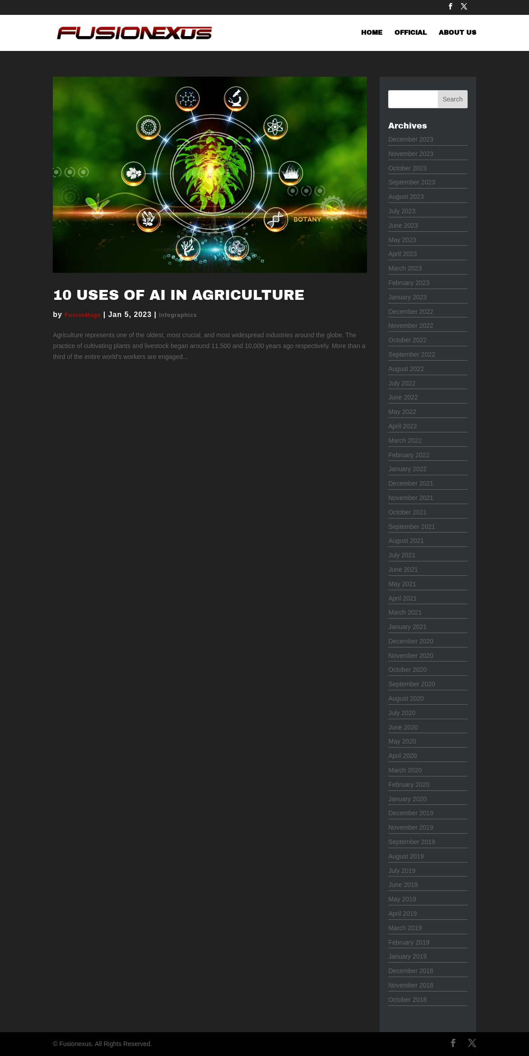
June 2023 (403, 225)
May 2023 (402, 239)
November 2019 (410, 827)
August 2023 (406, 196)
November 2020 (410, 655)
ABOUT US (457, 33)
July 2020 (401, 712)
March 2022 (405, 440)
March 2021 (405, 612)
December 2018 (410, 970)
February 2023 (408, 282)
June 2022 (403, 397)
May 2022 (402, 411)
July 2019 (401, 870)
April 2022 (402, 426)
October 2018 (407, 999)
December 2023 (410, 139)
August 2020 (406, 698)
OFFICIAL (410, 33)
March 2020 (405, 770)
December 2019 (410, 813)
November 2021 (410, 497)
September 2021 (411, 526)
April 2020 (402, 755)
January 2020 (407, 799)
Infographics (178, 315)
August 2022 (406, 368)
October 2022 (407, 340)
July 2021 (401, 555)
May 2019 (402, 899)
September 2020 (411, 684)
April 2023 (402, 253)
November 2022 (410, 325)
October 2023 (407, 168)
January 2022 (407, 469)
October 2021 (407, 512)
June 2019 (403, 884)
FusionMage (83, 315)
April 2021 (402, 598)
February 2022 (408, 455)
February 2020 (408, 784)
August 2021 (406, 540)
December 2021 (410, 483)
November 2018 (410, 985)
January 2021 (407, 626)
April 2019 (402, 913)
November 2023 (410, 153)
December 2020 (410, 641)
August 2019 (406, 856)
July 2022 (401, 383)
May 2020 (402, 741)
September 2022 (411, 354)
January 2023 (407, 297)
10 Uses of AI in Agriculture (179, 295)
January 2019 (407, 956)
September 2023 (411, 182)
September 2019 (411, 841)
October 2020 (407, 669)
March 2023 (405, 268)
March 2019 (405, 928)
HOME (371, 33)
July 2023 (401, 211)
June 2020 (403, 727)
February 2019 (408, 942)
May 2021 (402, 584)
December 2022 (410, 311)
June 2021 (403, 569)
